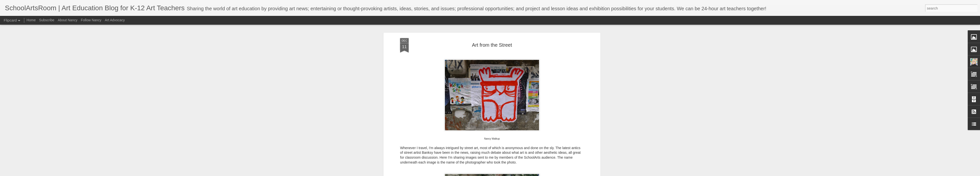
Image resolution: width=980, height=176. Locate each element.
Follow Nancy (91, 20)
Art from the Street (492, 45)
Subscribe (46, 20)
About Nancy (67, 20)
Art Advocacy (115, 20)
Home (31, 20)
